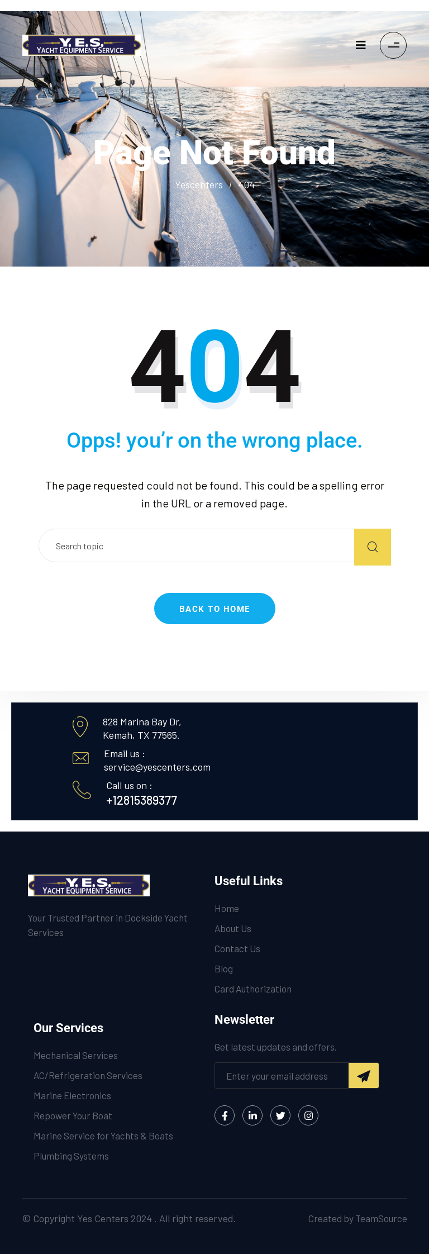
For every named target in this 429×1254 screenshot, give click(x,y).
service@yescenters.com (157, 767)
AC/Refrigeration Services (88, 1075)
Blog (223, 968)
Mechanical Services (76, 1055)
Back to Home (214, 609)
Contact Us (237, 948)
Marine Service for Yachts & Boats (103, 1135)
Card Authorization (253, 988)
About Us (232, 928)
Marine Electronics (72, 1095)
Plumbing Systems (71, 1155)
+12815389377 (141, 799)
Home (226, 908)
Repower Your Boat (73, 1115)
